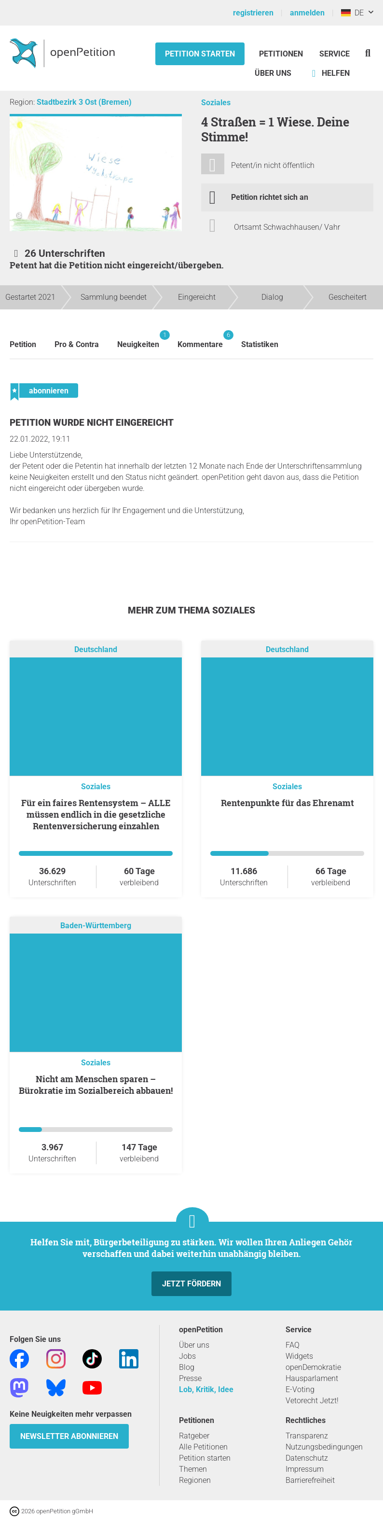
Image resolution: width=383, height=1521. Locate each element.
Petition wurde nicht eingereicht (92, 422)
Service (334, 53)
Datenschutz (307, 1458)
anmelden (307, 12)
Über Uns (273, 73)
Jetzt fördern (191, 1283)
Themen (193, 1469)
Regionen (195, 1480)
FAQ (293, 1345)
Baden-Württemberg (95, 925)
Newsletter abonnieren (69, 1436)
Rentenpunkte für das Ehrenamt (287, 803)
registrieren (253, 12)
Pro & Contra (77, 344)
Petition (23, 344)
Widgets (299, 1356)
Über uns (194, 1345)
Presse (190, 1378)
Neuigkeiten (138, 339)
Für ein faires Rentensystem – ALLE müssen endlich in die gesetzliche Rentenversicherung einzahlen (96, 814)
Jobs (187, 1356)
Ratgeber (194, 1435)
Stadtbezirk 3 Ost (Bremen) (84, 102)
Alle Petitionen (203, 1446)
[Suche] (368, 52)
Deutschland (95, 649)
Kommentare (200, 339)
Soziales (216, 102)
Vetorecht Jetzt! (312, 1400)
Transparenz (307, 1435)
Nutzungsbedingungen (324, 1446)
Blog (186, 1367)
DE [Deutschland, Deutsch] (352, 12)
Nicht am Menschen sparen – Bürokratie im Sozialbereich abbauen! (96, 1084)
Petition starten (200, 53)
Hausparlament (312, 1378)
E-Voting (300, 1389)
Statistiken (259, 344)
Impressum (305, 1469)
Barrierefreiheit (310, 1480)
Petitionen (282, 53)
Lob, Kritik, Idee (206, 1389)
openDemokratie (313, 1367)
